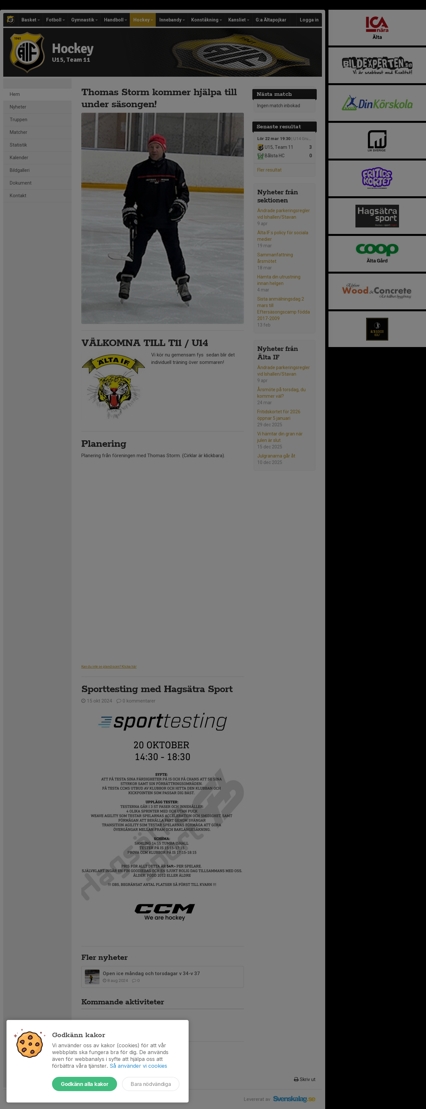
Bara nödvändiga (151, 1084)
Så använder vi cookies (138, 1066)
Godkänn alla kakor (84, 1084)
